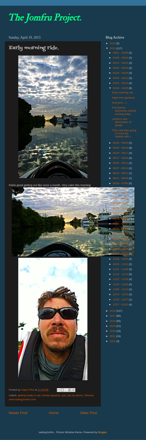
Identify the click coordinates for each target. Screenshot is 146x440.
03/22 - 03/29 (121, 67)
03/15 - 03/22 (121, 62)
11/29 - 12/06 (121, 284)
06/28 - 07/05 (121, 183)
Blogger (102, 432)
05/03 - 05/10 (121, 147)
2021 (113, 336)
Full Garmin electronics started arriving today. (124, 110)
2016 (113, 310)
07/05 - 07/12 (121, 188)
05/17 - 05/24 (121, 158)
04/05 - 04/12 (121, 78)
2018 (113, 321)
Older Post (88, 413)
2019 (113, 326)
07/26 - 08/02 (121, 203)
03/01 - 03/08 (121, 52)
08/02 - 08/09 (121, 208)
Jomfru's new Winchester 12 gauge (122, 122)
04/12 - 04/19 (121, 83)
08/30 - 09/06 (121, 228)
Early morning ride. (123, 92)
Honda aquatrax (51, 395)
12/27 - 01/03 (121, 304)
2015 (113, 48)
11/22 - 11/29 (121, 279)
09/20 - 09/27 (121, 238)
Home (53, 413)
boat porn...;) (119, 102)
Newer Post (18, 413)
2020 (113, 331)
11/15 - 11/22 (121, 274)
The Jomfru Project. (44, 17)
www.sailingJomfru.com (22, 399)
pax (64, 395)
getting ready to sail (29, 395)
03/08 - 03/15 (121, 57)
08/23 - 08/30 (121, 223)
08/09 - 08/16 (121, 213)
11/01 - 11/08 (121, 269)
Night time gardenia (123, 97)
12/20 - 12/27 (121, 299)
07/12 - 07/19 (121, 193)
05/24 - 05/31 (121, 163)
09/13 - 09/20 (121, 233)
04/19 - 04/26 (121, 88)
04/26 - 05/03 (121, 142)
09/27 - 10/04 (121, 243)
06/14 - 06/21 (121, 173)
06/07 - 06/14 (121, 168)
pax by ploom (75, 395)
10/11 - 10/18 (121, 254)
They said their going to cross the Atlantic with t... (124, 133)
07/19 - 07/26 (121, 198)
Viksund (89, 395)
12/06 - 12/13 (121, 289)
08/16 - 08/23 (121, 218)
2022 (113, 341)
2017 (113, 315)
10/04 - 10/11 (121, 249)
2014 (113, 43)
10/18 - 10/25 (121, 259)
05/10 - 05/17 (121, 153)
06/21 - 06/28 (121, 178)
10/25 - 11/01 (121, 264)
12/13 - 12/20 (121, 294)
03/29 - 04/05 (121, 72)
